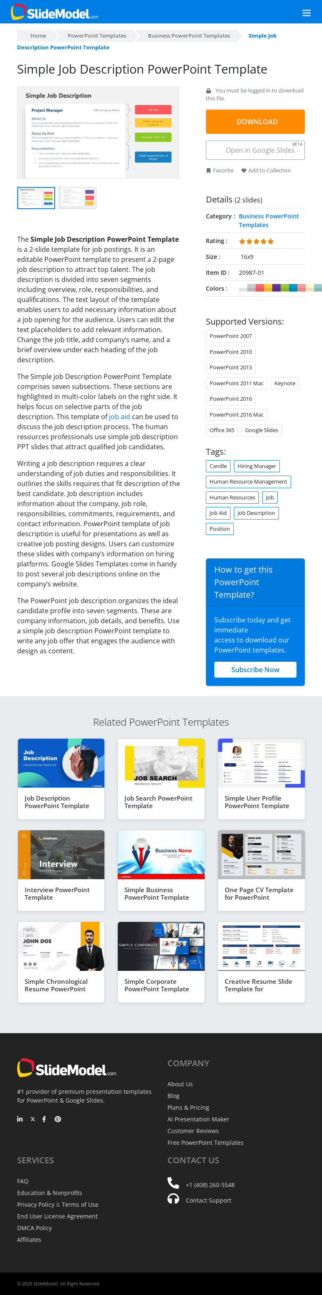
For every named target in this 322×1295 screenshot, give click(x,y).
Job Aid (218, 513)
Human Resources (232, 497)
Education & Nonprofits (49, 1193)
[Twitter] (33, 1119)
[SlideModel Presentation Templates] (54, 11)
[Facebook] (45, 1119)
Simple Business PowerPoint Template (156, 893)
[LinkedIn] (20, 1119)
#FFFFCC (310, 288)
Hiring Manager (257, 466)
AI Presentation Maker (198, 1119)
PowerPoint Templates (97, 35)
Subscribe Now (255, 669)
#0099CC (293, 288)
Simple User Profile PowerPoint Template (257, 802)
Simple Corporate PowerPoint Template (156, 985)
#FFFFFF (243, 288)
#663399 (276, 288)
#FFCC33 (268, 288)
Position (220, 528)
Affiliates (29, 1240)
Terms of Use (80, 1204)
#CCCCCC (251, 288)
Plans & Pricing (188, 1107)
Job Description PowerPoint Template (57, 802)
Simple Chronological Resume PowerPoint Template (56, 989)
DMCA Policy (34, 1228)
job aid (119, 416)
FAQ (22, 1181)
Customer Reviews (193, 1131)
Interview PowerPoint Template (57, 893)
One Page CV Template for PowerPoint (259, 893)
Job (270, 497)
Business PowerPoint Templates (189, 35)
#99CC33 (285, 288)
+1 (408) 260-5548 (210, 1185)
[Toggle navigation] (297, 11)
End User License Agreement (57, 1216)
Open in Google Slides (263, 148)
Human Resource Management (248, 481)
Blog (173, 1096)
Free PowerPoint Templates (205, 1143)
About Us (180, 1084)
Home (38, 35)
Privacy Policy (35, 1204)
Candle (218, 466)
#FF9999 (301, 288)
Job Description (256, 513)
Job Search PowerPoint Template (158, 802)
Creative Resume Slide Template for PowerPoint (258, 989)
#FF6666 (260, 288)
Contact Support (208, 1200)
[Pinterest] (58, 1119)
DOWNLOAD (257, 121)
